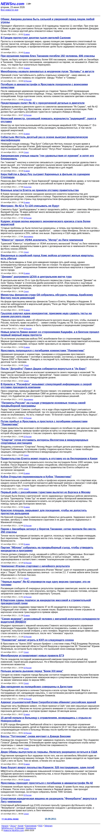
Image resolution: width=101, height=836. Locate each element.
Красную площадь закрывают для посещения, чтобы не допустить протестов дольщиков (44, 512)
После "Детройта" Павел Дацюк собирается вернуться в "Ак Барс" (44, 368)
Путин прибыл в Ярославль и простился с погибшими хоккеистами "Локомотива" (44, 423)
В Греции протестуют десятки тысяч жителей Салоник (36, 37)
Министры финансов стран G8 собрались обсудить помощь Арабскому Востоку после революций (47, 296)
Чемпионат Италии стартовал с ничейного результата (35, 566)
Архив (20, 826)
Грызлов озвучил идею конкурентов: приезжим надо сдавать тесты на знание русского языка (46, 315)
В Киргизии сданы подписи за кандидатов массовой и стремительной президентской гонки (46, 602)
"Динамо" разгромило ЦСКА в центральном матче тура (36, 276)
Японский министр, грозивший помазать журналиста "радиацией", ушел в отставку (48, 120)
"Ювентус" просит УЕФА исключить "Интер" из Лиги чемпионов (42, 239)
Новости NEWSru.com (13, 830)
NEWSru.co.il (7, 828)
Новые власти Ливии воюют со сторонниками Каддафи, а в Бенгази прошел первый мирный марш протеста (50, 333)
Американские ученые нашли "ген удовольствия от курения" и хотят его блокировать (47, 157)
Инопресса (31, 828)
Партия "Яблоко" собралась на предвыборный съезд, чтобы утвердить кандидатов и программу (47, 549)
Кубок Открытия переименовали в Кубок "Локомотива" (36, 476)
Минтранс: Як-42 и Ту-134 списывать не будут (30, 205)
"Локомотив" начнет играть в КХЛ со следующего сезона (37, 640)
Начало (4, 826)
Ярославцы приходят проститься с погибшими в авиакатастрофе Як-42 (47, 783)
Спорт (26, 152)
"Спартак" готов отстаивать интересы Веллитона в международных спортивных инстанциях (44, 441)
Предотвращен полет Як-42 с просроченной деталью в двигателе (43, 103)
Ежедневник (31, 826)
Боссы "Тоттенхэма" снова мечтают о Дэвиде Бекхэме (36, 736)
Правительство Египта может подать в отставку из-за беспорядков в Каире (49, 458)
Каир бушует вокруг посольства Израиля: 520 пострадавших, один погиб (47, 767)
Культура (27, 187)
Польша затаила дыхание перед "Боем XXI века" (32, 671)
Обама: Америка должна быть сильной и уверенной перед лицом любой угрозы (47, 21)
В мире (27, 34)
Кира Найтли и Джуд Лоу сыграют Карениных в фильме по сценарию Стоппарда (45, 176)
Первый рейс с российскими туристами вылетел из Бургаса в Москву (46, 492)
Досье (13, 826)
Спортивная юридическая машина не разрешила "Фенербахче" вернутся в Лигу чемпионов (49, 800)
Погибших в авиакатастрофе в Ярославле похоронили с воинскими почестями (44, 86)
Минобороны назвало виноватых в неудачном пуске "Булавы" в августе (47, 71)
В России (28, 81)
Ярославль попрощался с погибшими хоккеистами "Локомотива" (43, 350)
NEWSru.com (12, 4)
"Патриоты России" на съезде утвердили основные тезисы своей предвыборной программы (43, 404)
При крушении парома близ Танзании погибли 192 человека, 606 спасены (48, 55)
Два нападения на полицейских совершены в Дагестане (36, 686)
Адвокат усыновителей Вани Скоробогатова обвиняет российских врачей (48, 702)
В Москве (19, 828)
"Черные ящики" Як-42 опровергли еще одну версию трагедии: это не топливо (45, 583)
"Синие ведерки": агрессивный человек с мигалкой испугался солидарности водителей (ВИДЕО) (50, 620)
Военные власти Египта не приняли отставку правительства (40, 190)
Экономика (28, 236)
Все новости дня (9, 10)
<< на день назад (10, 819)
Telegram (48, 826)
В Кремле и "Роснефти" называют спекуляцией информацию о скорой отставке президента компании (46, 386)
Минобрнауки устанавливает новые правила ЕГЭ (32, 655)
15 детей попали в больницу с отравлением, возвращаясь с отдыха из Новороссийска (46, 719)
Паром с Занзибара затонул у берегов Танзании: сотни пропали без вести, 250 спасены (48, 530)
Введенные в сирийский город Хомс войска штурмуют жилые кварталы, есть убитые (47, 257)
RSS (40, 826)
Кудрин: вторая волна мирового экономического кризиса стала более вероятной (45, 223)
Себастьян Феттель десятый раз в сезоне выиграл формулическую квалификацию (44, 139)
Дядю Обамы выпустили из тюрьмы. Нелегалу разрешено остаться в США (49, 751)
